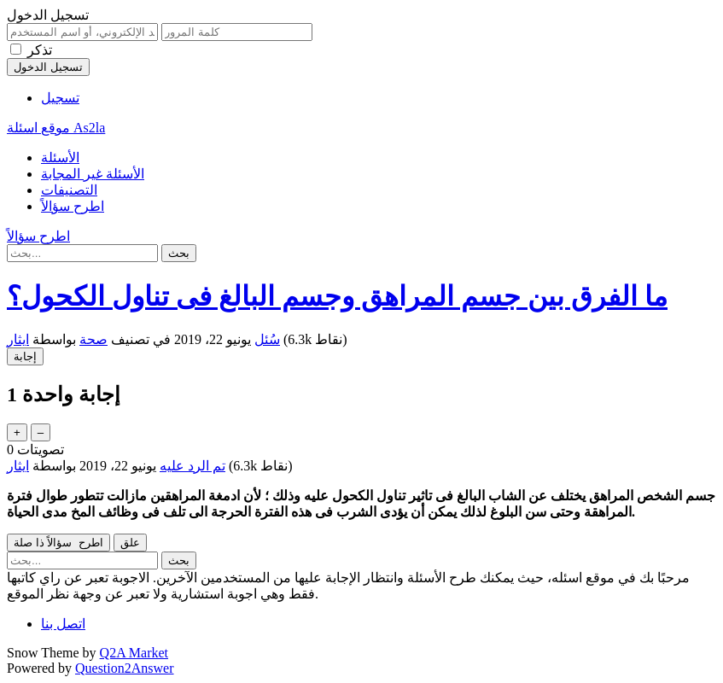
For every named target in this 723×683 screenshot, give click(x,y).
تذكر (39, 50)
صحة (93, 339)
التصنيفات (69, 190)
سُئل (267, 339)
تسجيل (60, 97)
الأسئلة (60, 157)
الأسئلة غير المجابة (92, 173)
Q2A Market (134, 652)
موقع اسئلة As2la (56, 127)
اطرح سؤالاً (72, 206)
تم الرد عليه (192, 465)
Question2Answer (124, 668)
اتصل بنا (63, 623)
